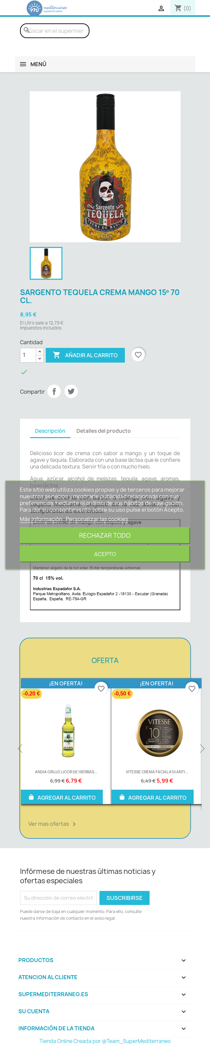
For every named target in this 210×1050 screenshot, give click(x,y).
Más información (41, 519)
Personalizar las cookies (97, 519)
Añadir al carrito (85, 355)
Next (202, 749)
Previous (21, 749)
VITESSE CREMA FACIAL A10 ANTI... (157, 771)
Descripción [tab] (50, 430)
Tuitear (71, 391)
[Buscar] (54, 30)
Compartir (54, 391)
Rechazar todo (105, 535)
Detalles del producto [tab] (103, 430)
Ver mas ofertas (53, 824)
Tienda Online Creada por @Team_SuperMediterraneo (105, 1041)
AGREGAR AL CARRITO (62, 797)
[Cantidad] (28, 355)
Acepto (105, 554)
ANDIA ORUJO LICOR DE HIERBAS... (66, 771)
